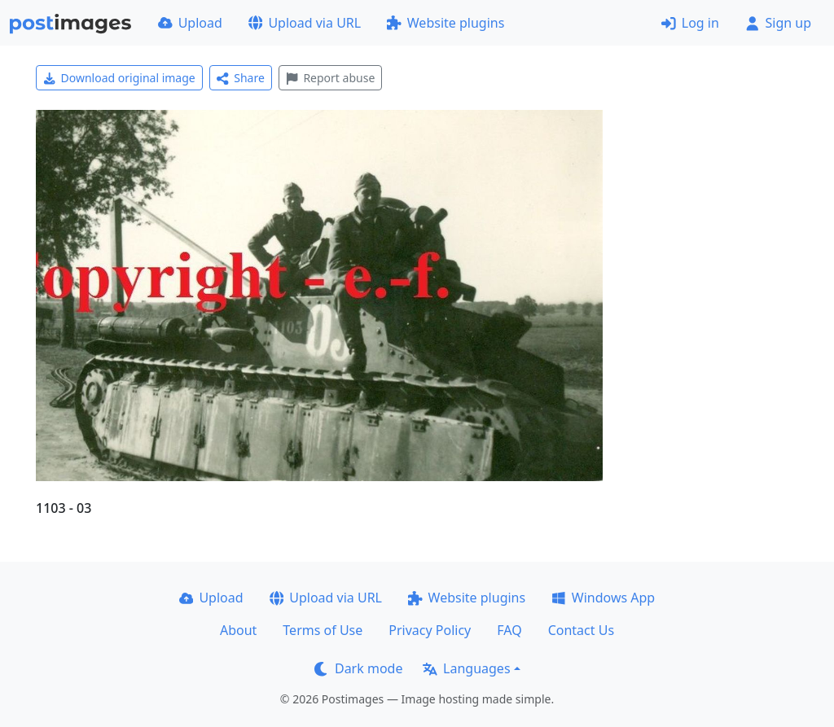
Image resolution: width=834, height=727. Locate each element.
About (238, 630)
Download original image (119, 77)
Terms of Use (322, 630)
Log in (690, 23)
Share (241, 77)
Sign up (778, 23)
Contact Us (581, 630)
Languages (466, 668)
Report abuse (330, 77)
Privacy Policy (429, 630)
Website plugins (445, 23)
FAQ (509, 630)
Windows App (603, 598)
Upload (190, 23)
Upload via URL (304, 23)
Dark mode (358, 668)
